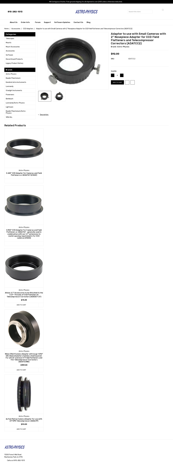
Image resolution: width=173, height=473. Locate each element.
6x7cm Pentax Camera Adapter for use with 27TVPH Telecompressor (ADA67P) (24, 420)
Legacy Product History (14, 63)
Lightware (9, 107)
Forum (38, 22)
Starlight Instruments (14, 90)
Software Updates (62, 22)
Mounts (8, 43)
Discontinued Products (14, 59)
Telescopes (10, 39)
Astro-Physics (11, 74)
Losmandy (9, 86)
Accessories (10, 51)
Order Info (26, 22)
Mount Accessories (13, 47)
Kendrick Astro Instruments (16, 82)
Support (47, 22)
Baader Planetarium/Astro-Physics (16, 112)
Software (9, 55)
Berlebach (9, 99)
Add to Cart (21, 305)
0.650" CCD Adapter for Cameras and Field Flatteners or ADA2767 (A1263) (24, 174)
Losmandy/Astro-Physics (15, 103)
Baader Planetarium (13, 78)
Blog (88, 22)
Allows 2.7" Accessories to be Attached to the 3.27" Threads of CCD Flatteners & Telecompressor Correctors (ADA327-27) (24, 295)
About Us (13, 22)
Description (45, 115)
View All (9, 117)
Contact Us (78, 22)
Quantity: (114, 71)
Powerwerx (10, 95)
